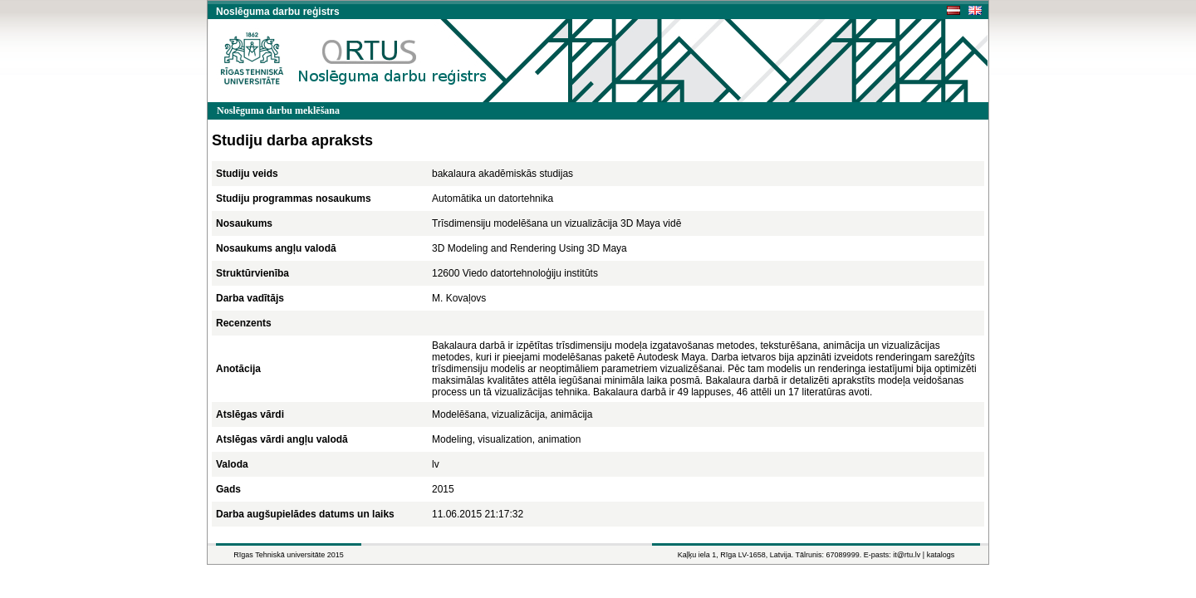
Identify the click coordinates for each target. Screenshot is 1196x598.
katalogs (941, 555)
